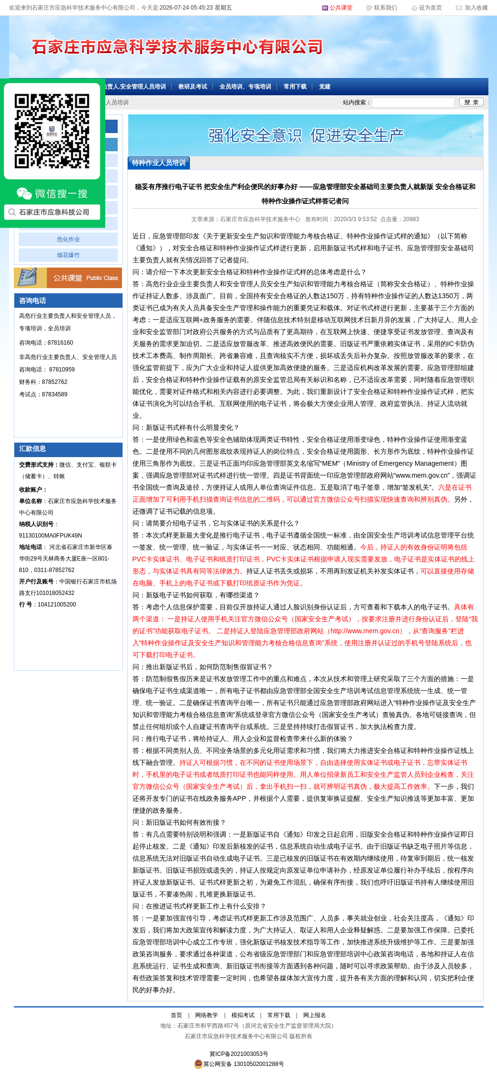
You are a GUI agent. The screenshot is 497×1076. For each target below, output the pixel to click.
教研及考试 (192, 86)
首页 (176, 1015)
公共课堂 (341, 7)
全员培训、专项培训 (245, 86)
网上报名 (314, 1015)
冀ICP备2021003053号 (239, 1054)
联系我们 (385, 7)
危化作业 (68, 239)
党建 (325, 86)
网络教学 (206, 1015)
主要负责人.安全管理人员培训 (128, 86)
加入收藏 (476, 7)
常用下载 (295, 86)
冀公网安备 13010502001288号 (239, 1064)
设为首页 (431, 7)
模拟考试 (243, 1015)
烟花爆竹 (68, 255)
